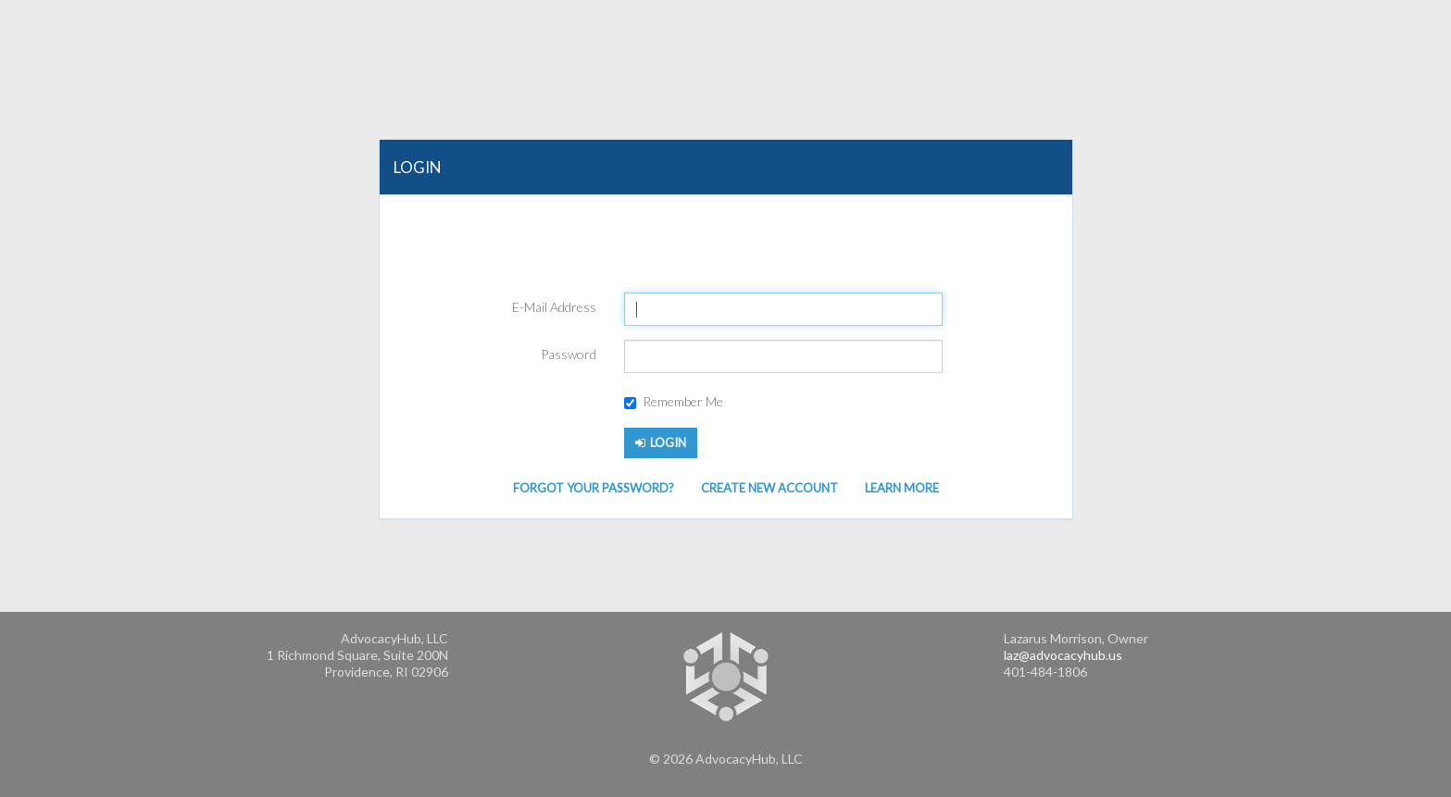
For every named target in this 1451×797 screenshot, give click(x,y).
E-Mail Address (554, 307)
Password (568, 354)
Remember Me (673, 401)
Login (660, 442)
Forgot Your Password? (593, 487)
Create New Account (769, 487)
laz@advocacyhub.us (1063, 655)
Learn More (902, 487)
